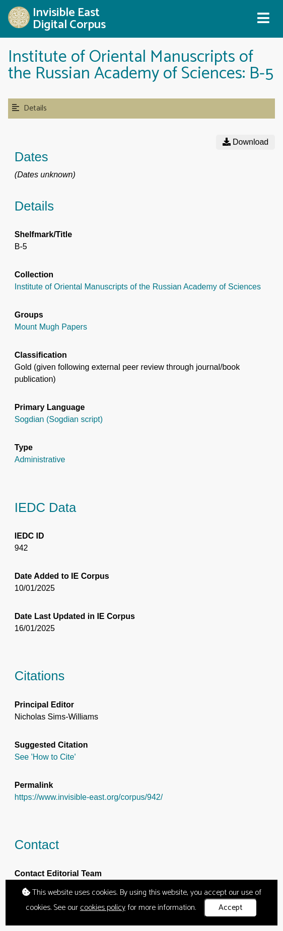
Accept (231, 907)
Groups (29, 315)
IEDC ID (29, 536)
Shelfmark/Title (43, 234)
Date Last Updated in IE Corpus (75, 616)
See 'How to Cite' (45, 757)
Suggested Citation (51, 745)
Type (24, 447)
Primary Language (50, 407)
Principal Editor (44, 704)
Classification (41, 355)
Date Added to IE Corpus (62, 576)
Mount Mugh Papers (51, 327)
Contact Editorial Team (58, 873)
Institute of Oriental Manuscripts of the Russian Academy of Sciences (138, 286)
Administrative (40, 459)
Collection (34, 274)
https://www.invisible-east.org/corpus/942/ (89, 797)
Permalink (34, 785)
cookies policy (102, 907)
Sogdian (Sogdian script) (59, 419)
